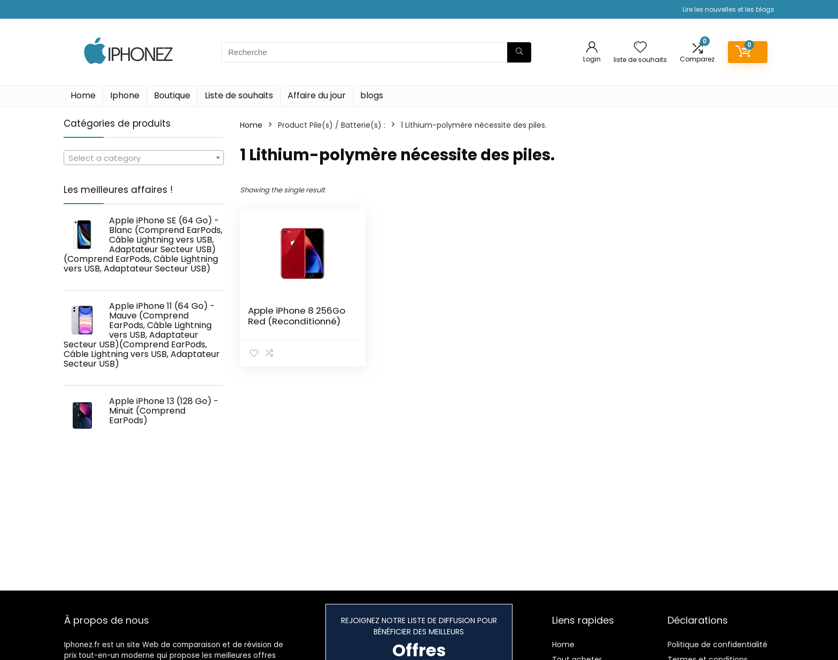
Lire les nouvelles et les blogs (728, 9)
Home (83, 95)
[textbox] (143, 158)
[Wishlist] (640, 48)
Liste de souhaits (239, 95)
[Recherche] (519, 52)
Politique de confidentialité (717, 644)
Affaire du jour (317, 95)
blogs (371, 95)
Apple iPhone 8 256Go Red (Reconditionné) (296, 316)
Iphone (124, 95)
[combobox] (144, 157)
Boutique (172, 95)
